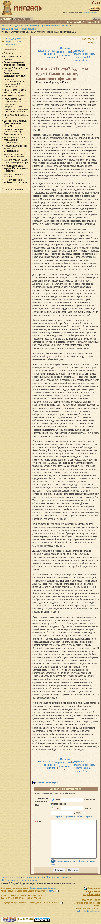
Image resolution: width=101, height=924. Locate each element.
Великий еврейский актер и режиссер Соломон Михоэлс (13, 131)
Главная (5, 25)
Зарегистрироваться (65, 816)
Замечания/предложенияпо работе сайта (91, 891)
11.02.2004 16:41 (89, 39)
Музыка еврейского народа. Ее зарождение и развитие (16, 168)
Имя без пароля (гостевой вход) (73, 801)
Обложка (8, 53)
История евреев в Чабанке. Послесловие (15, 181)
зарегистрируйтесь (91, 13)
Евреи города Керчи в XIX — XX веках (15, 91)
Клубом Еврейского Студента (43, 888)
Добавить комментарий (46, 783)
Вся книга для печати (13, 189)
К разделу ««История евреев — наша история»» (16, 41)
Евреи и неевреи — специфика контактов (14, 63)
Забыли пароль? (85, 816)
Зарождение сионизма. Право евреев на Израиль (15, 123)
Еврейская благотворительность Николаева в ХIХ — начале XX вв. (14, 83)
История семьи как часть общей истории (14, 155)
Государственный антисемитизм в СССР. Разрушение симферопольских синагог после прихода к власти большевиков (16, 105)
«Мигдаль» (50, 891)
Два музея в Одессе (14, 96)
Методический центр (33, 25)
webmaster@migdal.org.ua (88, 911)
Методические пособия (57, 25)
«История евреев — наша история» (19, 29)
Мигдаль (16, 25)
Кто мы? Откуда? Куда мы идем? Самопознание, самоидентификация (16, 72)
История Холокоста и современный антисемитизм (14, 140)
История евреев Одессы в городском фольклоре (16, 161)
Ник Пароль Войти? (71, 810)
